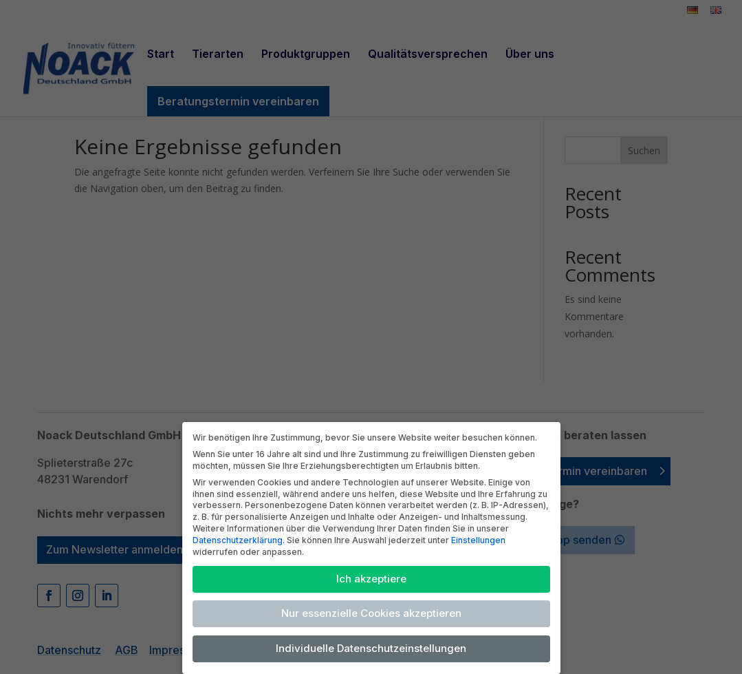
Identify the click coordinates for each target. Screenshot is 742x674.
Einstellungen (478, 534)
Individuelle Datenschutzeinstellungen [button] (371, 642)
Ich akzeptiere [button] (371, 572)
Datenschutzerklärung (238, 534)
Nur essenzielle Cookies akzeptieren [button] (371, 606)
